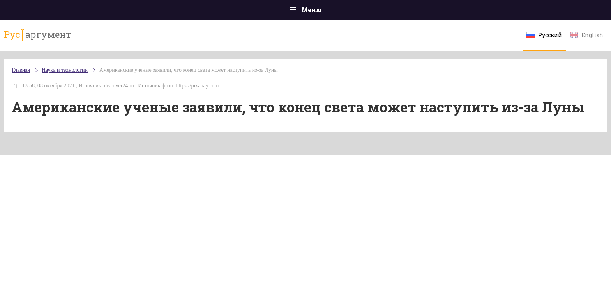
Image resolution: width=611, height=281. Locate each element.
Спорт (322, 11)
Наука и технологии (371, 15)
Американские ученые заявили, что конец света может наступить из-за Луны (260, 78)
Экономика (282, 11)
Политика (192, 11)
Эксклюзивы (473, 11)
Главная (91, 11)
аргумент (105, 38)
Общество (237, 11)
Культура (425, 11)
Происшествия (140, 11)
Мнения (520, 11)
